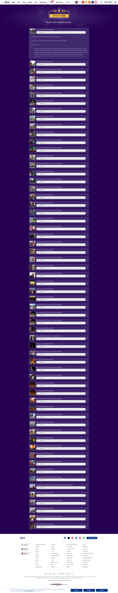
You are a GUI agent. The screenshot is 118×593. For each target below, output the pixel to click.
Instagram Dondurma (87, 558)
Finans (37, 549)
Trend (37, 558)
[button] (2, 2)
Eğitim (37, 560)
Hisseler (68, 551)
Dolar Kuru (69, 558)
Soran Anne (85, 549)
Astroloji (53, 549)
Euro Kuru (69, 560)
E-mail (52, 560)
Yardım (50, 573)
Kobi (52, 564)
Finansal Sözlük (70, 549)
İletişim (45, 573)
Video (37, 564)
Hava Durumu (70, 564)
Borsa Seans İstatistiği (72, 544)
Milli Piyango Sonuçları (87, 553)
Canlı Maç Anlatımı (55, 555)
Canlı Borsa (69, 546)
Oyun (83, 544)
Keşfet (68, 567)
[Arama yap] (101, 2)
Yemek (37, 551)
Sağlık (52, 546)
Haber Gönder (92, 538)
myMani (53, 567)
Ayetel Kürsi (85, 564)
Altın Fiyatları (70, 555)
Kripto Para (69, 553)
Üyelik (54, 573)
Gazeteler (53, 558)
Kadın (37, 553)
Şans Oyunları (54, 562)
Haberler (37, 546)
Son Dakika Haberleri (40, 544)
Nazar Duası (85, 567)
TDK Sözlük (85, 562)
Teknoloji (53, 544)
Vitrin (52, 551)
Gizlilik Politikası (60, 573)
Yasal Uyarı (68, 573)
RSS (72, 573)
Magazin (37, 555)
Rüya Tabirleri (70, 562)
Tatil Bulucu (85, 551)
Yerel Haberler (39, 567)
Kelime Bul (84, 546)
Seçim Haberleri (54, 553)
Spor (37, 562)
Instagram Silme (86, 560)
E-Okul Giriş (85, 555)
